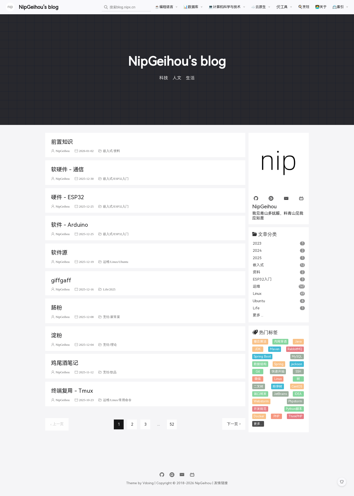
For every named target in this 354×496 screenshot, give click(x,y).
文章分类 (267, 234)
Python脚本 (294, 409)
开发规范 (260, 409)
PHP (276, 416)
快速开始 (278, 371)
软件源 (59, 253)
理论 (113, 344)
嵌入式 (108, 150)
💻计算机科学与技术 (224, 7)
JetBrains (280, 394)
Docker (259, 416)
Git (258, 371)
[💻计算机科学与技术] (226, 7)
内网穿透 (280, 341)
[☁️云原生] (260, 7)
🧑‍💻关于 (320, 7)
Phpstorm (295, 401)
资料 (117, 150)
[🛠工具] (284, 7)
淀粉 (56, 335)
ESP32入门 (121, 178)
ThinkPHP (295, 416)
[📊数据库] (193, 7)
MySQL (297, 356)
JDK (258, 349)
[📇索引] (340, 7)
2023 (279, 243)
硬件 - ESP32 (67, 197)
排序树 (277, 386)
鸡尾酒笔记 (64, 363)
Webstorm (261, 401)
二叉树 (258, 386)
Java (298, 341)
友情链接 (221, 483)
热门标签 (268, 332)
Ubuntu (123, 261)
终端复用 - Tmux (72, 391)
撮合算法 (260, 341)
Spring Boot (262, 356)
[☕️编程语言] (166, 7)
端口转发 (260, 394)
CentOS (297, 386)
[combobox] (126, 7)
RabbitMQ (295, 349)
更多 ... (258, 315)
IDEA (298, 394)
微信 (257, 379)
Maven (275, 349)
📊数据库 (190, 7)
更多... (258, 424)
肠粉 (56, 308)
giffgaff (61, 280)
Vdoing (148, 483)
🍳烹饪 (303, 7)
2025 (112, 289)
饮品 (113, 372)
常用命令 (125, 400)
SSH (298, 371)
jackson (296, 364)
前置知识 (62, 142)
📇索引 (338, 7)
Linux (114, 261)
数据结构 (260, 364)
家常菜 (115, 316)
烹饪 (106, 316)
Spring (278, 364)
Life (105, 289)
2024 (279, 250)
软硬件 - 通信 (67, 169)
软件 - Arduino (69, 225)
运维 (106, 261)
